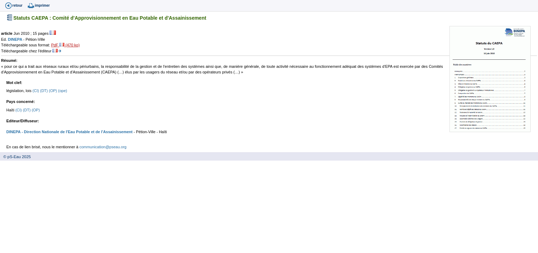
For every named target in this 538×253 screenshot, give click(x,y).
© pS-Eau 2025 (15, 157)
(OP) (53, 91)
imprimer (42, 5)
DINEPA (15, 39)
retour (17, 5)
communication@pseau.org (103, 147)
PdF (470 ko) (65, 45)
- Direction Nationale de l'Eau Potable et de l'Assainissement (76, 132)
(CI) (36, 91)
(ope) (62, 91)
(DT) (44, 91)
